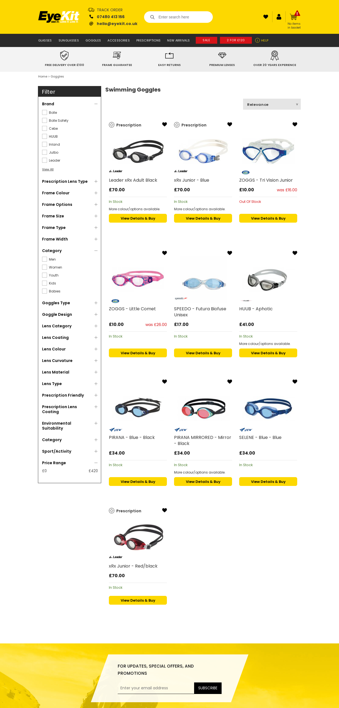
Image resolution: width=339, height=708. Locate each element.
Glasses (45, 40)
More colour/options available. (134, 209)
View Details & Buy (138, 218)
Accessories (119, 40)
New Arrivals (178, 40)
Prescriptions (148, 40)
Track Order (110, 10)
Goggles (93, 40)
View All (48, 169)
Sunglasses (69, 40)
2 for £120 (236, 40)
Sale (206, 40)
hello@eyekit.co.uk (117, 23)
